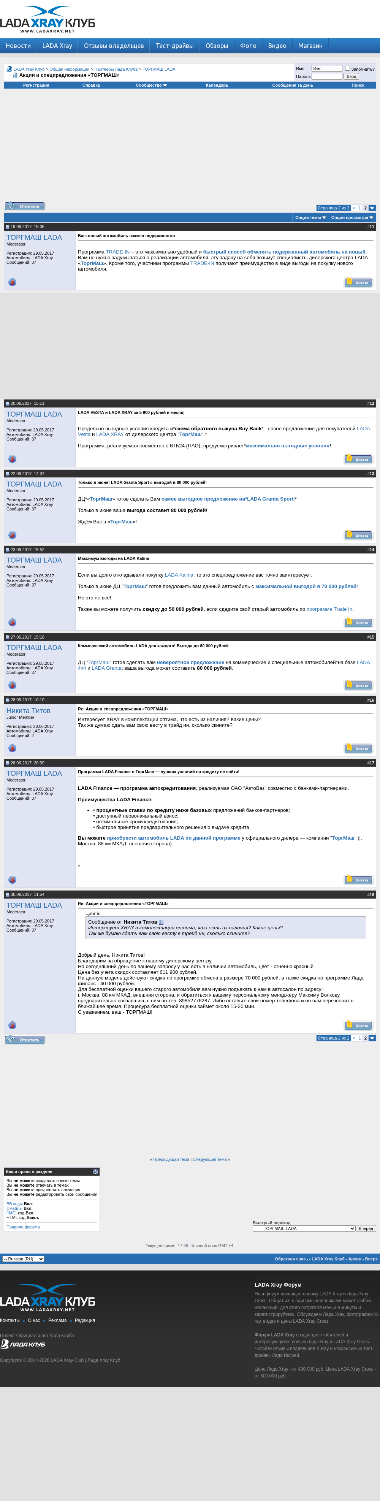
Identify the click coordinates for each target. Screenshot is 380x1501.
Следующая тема (209, 1159)
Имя (300, 68)
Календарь (217, 85)
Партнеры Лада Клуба (116, 69)
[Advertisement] (190, 148)
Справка (91, 85)
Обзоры (217, 45)
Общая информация (70, 69)
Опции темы (308, 217)
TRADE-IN (118, 252)
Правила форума (23, 1227)
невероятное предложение (190, 662)
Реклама (57, 1320)
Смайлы (14, 1208)
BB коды (14, 1203)
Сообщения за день (292, 85)
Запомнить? (360, 69)
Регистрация (36, 85)
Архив (354, 1259)
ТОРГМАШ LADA (158, 69)
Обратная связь (291, 1259)
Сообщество (151, 85)
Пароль (303, 76)
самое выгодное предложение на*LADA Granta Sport (227, 499)
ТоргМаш (92, 263)
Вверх (371, 1259)
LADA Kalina (179, 575)
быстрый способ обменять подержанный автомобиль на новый (284, 252)
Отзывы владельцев (114, 45)
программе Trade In (329, 609)
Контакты (10, 1320)
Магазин (310, 45)
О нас (34, 1320)
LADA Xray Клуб (29, 69)
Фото (248, 45)
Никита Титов (28, 711)
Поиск (358, 85)
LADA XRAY (110, 434)
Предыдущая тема (171, 1159)
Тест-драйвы (175, 45)
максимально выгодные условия (287, 446)
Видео (277, 45)
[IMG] (11, 1213)
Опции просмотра (349, 217)
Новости (18, 45)
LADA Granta (107, 668)
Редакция (85, 1320)
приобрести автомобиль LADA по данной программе (174, 838)
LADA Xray (57, 45)
